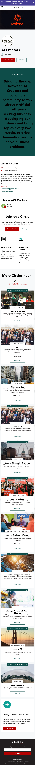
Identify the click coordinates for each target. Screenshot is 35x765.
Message (21, 60)
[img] (17, 300)
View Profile (17, 321)
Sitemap (27, 761)
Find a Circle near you (17, 284)
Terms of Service (11, 761)
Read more (4, 186)
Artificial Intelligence (7, 191)
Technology (5, 188)
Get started (9, 728)
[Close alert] (33, 2)
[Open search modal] (33, 7)
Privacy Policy (20, 761)
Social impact (14, 188)
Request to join (8, 60)
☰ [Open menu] (2, 7)
